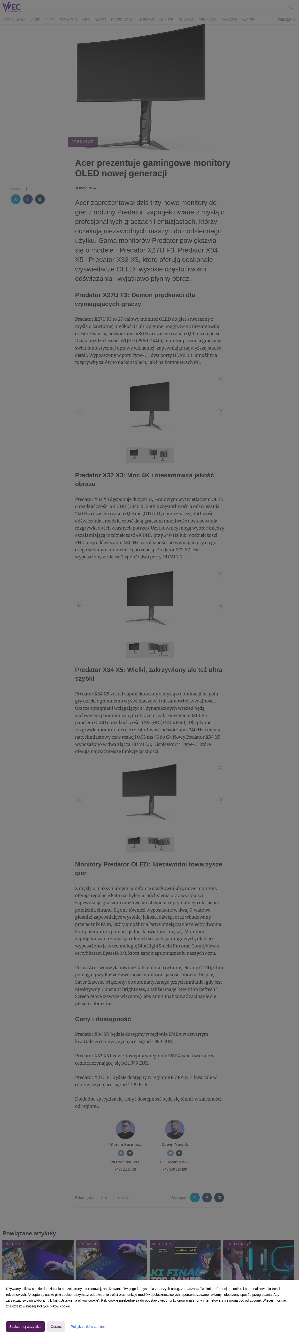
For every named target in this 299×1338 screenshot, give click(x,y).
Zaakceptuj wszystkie (25, 1327)
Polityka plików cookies (88, 1327)
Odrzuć (56, 1327)
